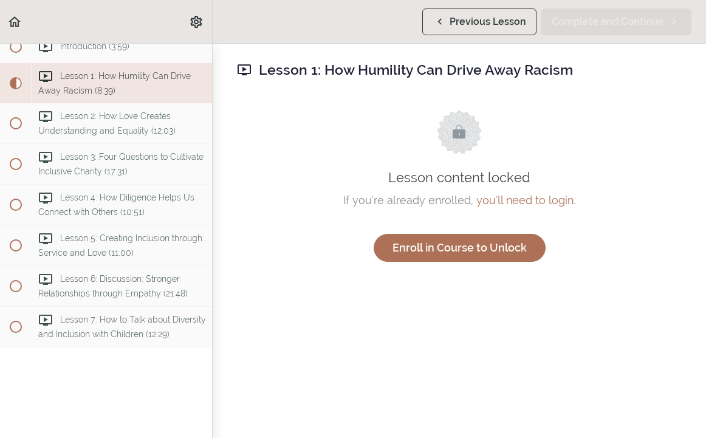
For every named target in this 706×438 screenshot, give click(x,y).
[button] (15, 21)
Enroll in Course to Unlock (459, 247)
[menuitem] (197, 21)
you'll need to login (525, 200)
